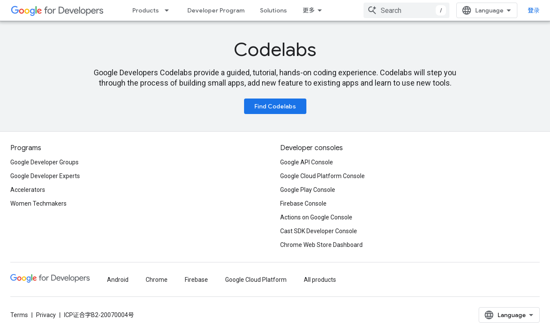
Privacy (46, 314)
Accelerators (27, 189)
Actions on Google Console (316, 217)
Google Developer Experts (45, 176)
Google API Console (306, 162)
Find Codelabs (275, 106)
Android (117, 279)
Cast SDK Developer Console (318, 231)
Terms (19, 314)
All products (320, 279)
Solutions (273, 10)
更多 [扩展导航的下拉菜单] (308, 10)
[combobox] (406, 10)
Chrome (157, 279)
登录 (534, 10)
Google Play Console (307, 189)
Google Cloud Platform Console (322, 176)
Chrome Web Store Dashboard (321, 244)
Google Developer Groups (44, 162)
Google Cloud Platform (256, 279)
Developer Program (215, 10)
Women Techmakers (38, 203)
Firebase (196, 279)
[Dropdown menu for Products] (169, 10)
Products (145, 10)
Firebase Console (303, 203)
